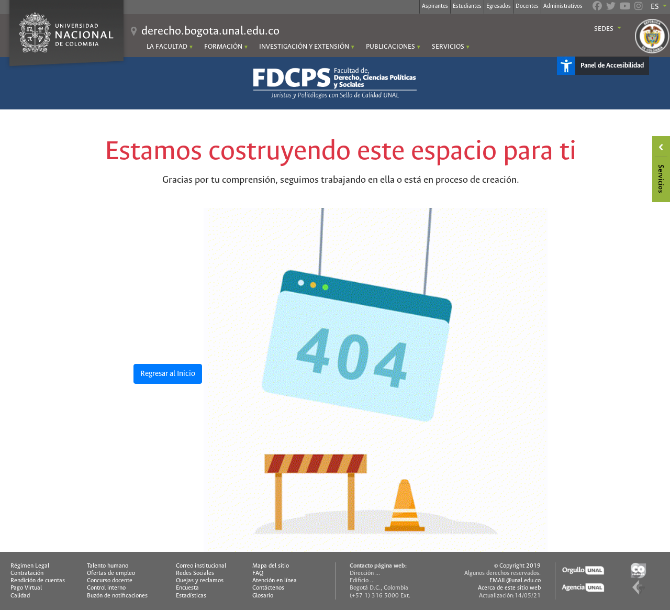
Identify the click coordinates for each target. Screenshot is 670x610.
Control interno (106, 588)
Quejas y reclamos (200, 581)
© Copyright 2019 (517, 566)
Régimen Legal (29, 566)
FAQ (257, 573)
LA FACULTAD (167, 47)
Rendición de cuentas (37, 581)
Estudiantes (467, 6)
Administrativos (563, 6)
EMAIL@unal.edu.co (515, 581)
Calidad (20, 596)
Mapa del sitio (270, 566)
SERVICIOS (448, 47)
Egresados (498, 6)
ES (656, 7)
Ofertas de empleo (111, 573)
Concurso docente (109, 581)
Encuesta (187, 588)
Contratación (26, 573)
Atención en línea (274, 581)
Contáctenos (268, 588)
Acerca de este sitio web (509, 588)
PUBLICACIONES (390, 47)
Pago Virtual (26, 588)
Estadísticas (191, 596)
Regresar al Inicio (167, 374)
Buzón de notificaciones (117, 596)
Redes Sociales (195, 573)
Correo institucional (201, 566)
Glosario (262, 596)
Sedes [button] (604, 29)
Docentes (527, 6)
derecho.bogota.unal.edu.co (210, 31)
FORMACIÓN (223, 47)
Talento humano (107, 566)
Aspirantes (435, 6)
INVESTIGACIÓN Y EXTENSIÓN (304, 47)
